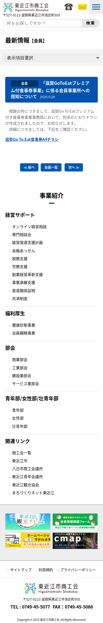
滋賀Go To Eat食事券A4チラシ (32, 139)
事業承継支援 (23, 282)
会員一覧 (51, 167)
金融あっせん (23, 250)
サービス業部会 (25, 383)
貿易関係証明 (23, 290)
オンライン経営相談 (29, 226)
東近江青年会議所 (27, 476)
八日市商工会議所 (27, 468)
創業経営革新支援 (27, 274)
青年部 (18, 410)
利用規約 (46, 569)
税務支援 (19, 258)
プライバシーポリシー (78, 569)
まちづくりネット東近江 (33, 492)
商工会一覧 (21, 452)
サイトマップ (21, 569)
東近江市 (19, 460)
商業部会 (19, 359)
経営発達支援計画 (27, 242)
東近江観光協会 (25, 484)
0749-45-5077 (36, 607)
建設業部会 (21, 375)
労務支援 (19, 266)
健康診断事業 (23, 325)
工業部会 (19, 367)
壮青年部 (19, 426)
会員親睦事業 (23, 333)
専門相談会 (21, 234)
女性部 (18, 418)
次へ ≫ (73, 167)
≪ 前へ (29, 167)
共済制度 (19, 298)
